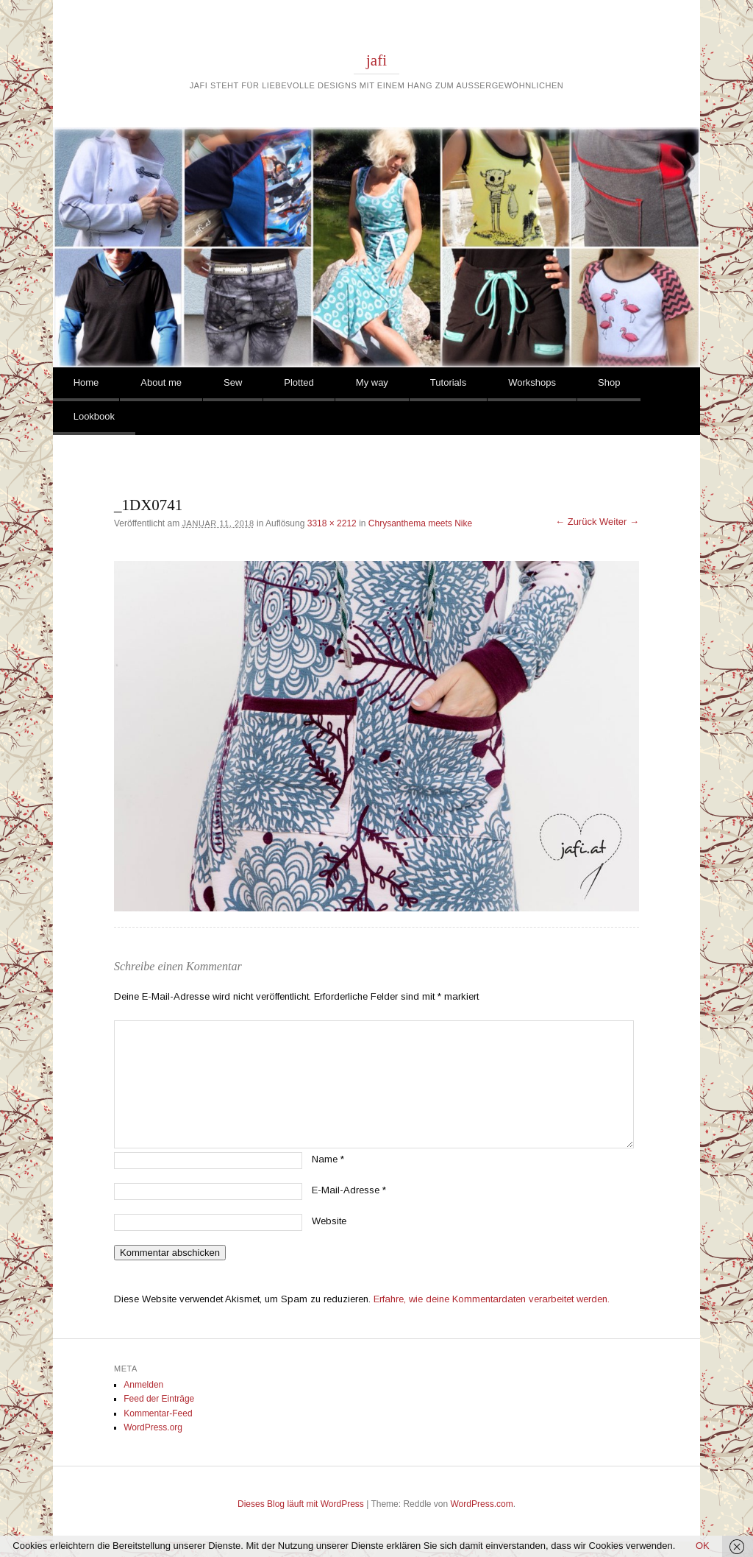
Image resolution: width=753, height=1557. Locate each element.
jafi (376, 60)
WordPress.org (153, 1427)
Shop (609, 382)
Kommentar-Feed (158, 1413)
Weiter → (619, 521)
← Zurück (575, 521)
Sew (233, 382)
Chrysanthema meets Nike (420, 523)
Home (86, 382)
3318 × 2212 (332, 523)
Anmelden (143, 1385)
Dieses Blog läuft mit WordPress (301, 1504)
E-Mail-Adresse (349, 1190)
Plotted (298, 382)
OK (703, 1545)
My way (372, 382)
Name (328, 1159)
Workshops (532, 382)
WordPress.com (482, 1504)
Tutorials (448, 382)
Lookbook (94, 416)
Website (329, 1220)
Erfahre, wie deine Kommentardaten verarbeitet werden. (492, 1298)
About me (161, 382)
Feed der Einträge (159, 1399)
